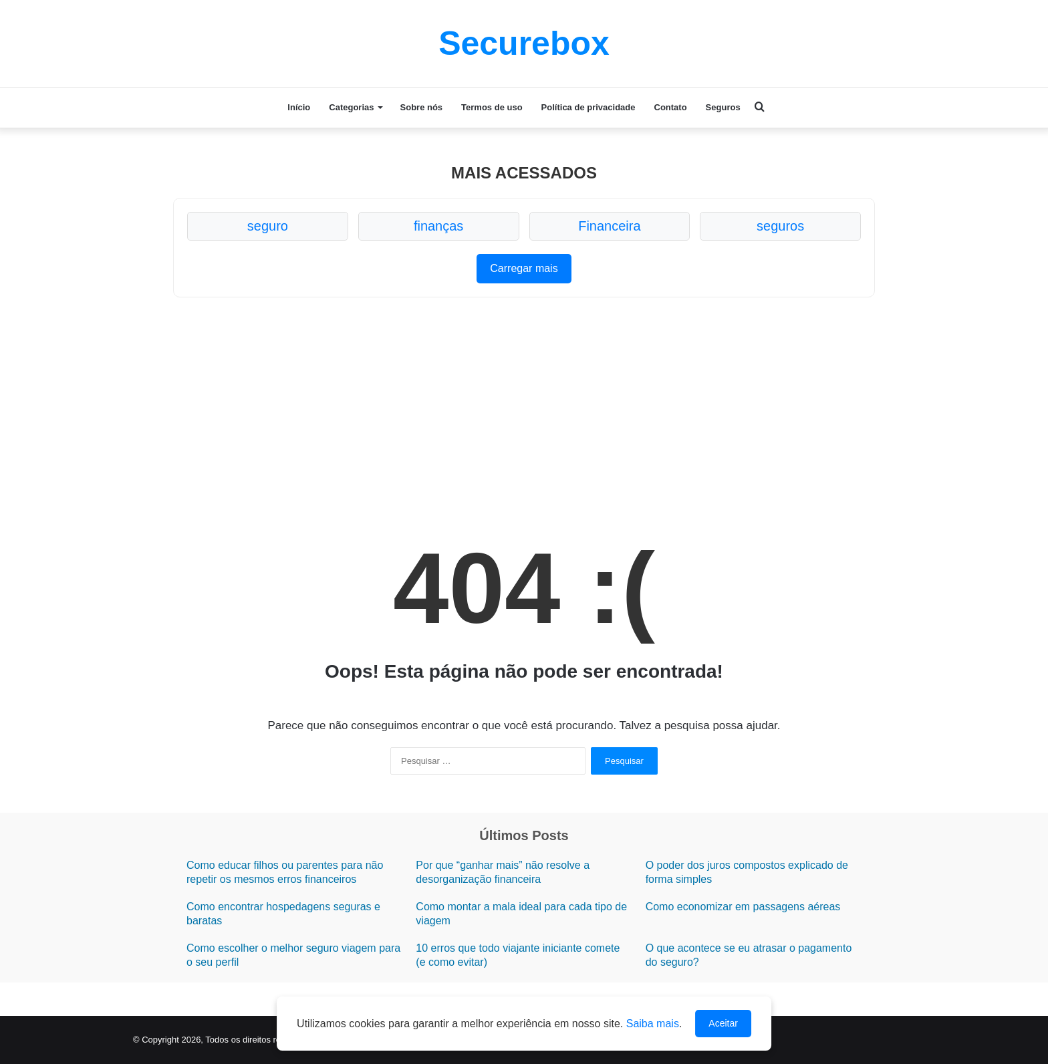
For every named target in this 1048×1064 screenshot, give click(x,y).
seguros (780, 226)
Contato (670, 107)
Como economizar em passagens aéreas (743, 906)
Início (298, 107)
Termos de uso (492, 107)
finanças (439, 226)
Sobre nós (421, 107)
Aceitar (723, 1023)
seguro (267, 226)
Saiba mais (652, 1023)
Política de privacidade (588, 107)
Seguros (723, 107)
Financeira (609, 226)
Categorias (351, 107)
